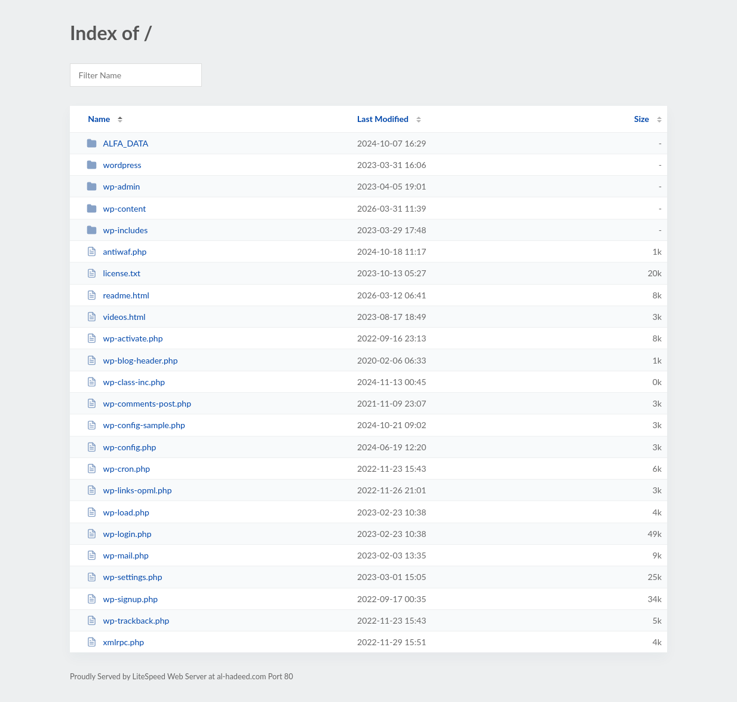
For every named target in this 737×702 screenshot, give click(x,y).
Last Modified (383, 119)
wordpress (114, 165)
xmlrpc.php (115, 642)
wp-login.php (119, 534)
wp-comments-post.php (139, 403)
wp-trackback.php (128, 620)
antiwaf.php (116, 251)
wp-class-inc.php (126, 382)
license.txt (113, 273)
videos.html (116, 317)
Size (641, 119)
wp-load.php (118, 512)
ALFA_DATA (117, 143)
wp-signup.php (122, 599)
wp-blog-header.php (132, 360)
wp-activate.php (124, 338)
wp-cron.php (118, 468)
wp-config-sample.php (136, 425)
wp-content (116, 208)
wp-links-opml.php (129, 490)
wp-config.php (121, 447)
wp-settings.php (124, 577)
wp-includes (117, 230)
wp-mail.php (118, 555)
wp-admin (113, 186)
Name (99, 119)
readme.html (118, 295)
